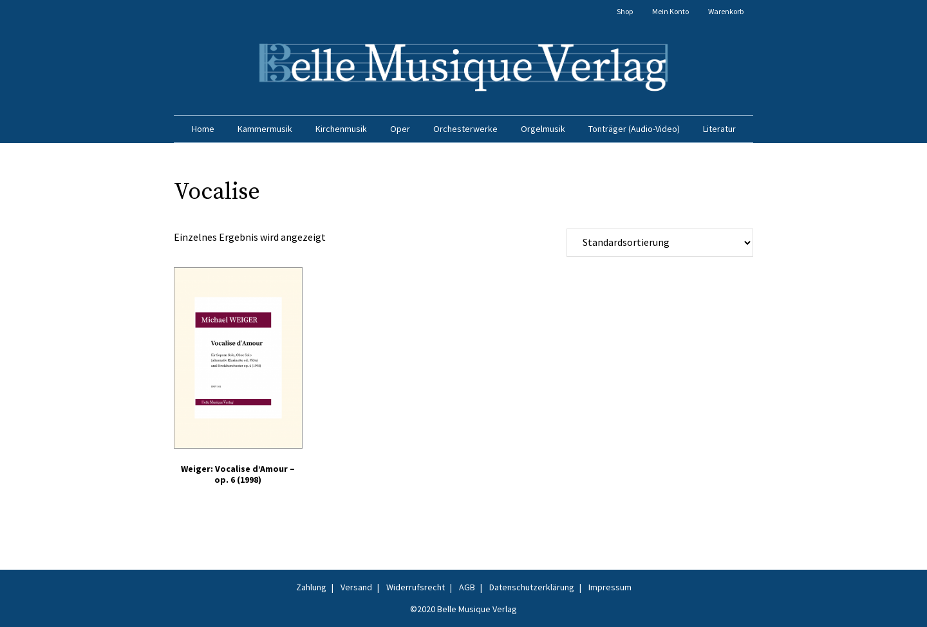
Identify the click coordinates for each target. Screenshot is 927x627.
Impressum (610, 587)
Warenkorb (726, 11)
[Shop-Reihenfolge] (659, 243)
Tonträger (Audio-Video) (634, 129)
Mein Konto (670, 11)
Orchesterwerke (465, 129)
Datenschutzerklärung (531, 587)
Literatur (719, 129)
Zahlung (311, 587)
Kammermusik (265, 129)
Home (203, 129)
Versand (356, 587)
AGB (467, 587)
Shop (625, 11)
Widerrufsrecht (415, 587)
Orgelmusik (543, 129)
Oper (400, 129)
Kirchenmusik (341, 129)
